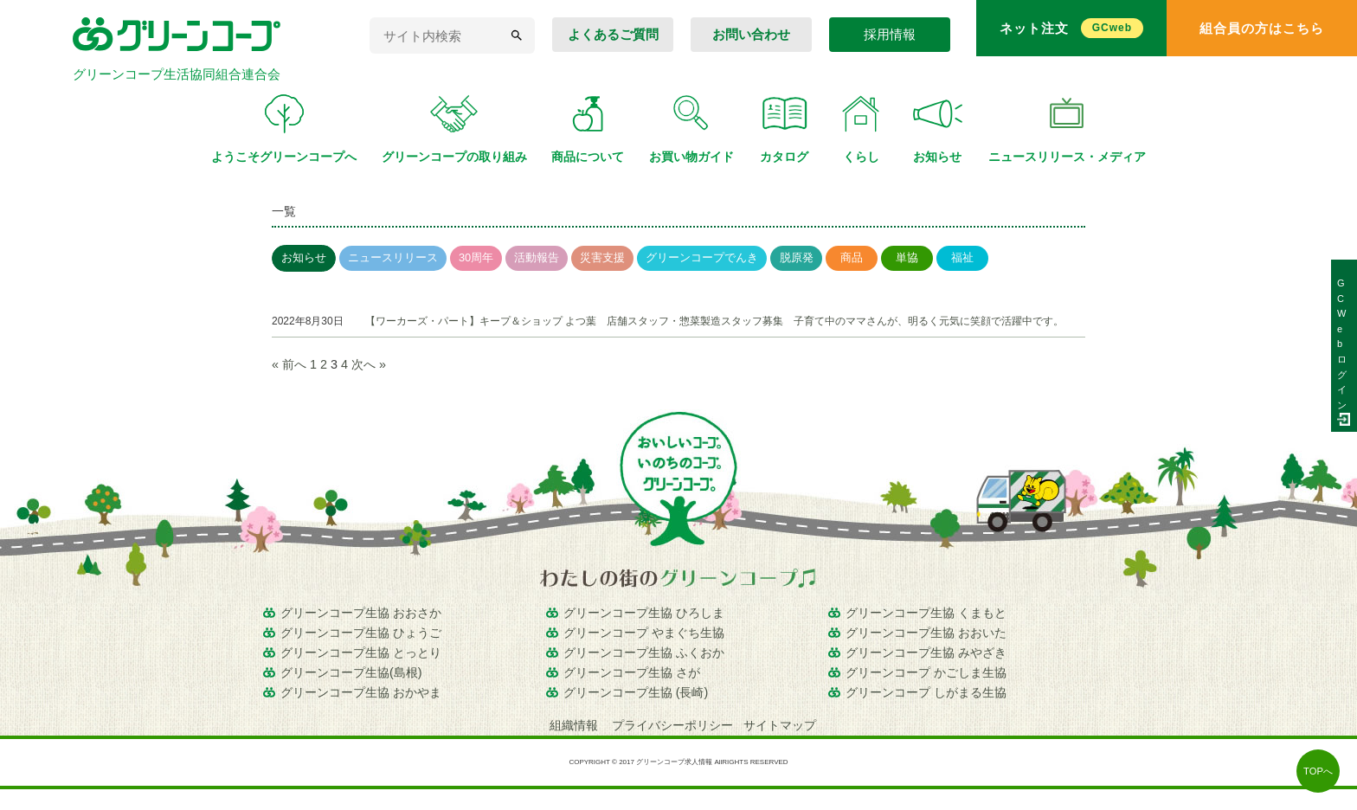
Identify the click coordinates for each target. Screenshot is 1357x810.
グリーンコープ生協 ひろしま (643, 613)
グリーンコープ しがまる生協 (926, 692)
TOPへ (1318, 771)
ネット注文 (1071, 28)
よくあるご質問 (613, 34)
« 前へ (289, 364)
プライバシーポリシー (672, 725)
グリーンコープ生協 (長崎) (636, 692)
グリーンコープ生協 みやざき (926, 652)
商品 (851, 257)
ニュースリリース (393, 257)
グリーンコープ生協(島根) (351, 672)
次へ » (368, 364)
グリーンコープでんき (702, 257)
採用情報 (890, 34)
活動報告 (536, 257)
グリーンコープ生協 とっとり (360, 652)
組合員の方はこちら (1261, 28)
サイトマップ (779, 725)
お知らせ (303, 257)
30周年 (476, 257)
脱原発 (797, 257)
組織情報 (575, 725)
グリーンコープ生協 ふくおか (643, 652)
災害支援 (602, 257)
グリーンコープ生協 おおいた (926, 633)
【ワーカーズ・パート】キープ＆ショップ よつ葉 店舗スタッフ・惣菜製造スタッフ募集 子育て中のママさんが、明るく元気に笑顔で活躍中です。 (714, 321)
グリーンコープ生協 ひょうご (360, 633)
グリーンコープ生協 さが (631, 672)
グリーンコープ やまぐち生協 (643, 633)
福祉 (962, 257)
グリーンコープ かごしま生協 (926, 672)
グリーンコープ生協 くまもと (926, 613)
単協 (907, 257)
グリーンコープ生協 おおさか (360, 613)
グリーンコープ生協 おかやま (360, 692)
